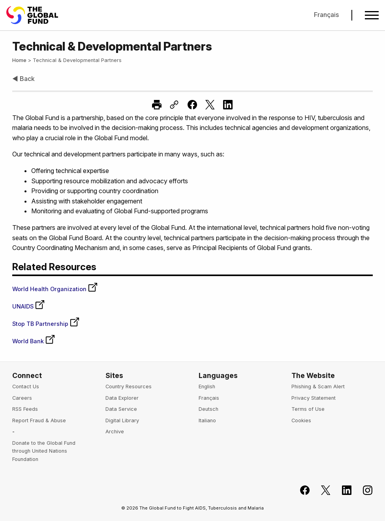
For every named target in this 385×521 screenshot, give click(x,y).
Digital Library (122, 420)
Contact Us (25, 386)
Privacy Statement (313, 398)
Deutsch (208, 409)
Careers (22, 398)
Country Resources (128, 386)
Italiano (207, 420)
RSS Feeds (25, 409)
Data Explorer (122, 398)
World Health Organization (55, 289)
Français (326, 15)
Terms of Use (308, 409)
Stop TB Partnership (46, 323)
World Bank (33, 341)
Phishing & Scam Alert (318, 386)
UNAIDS (28, 306)
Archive (114, 431)
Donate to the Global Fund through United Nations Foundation (43, 451)
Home (19, 60)
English (207, 386)
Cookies (301, 420)
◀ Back (23, 79)
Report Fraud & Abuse (39, 420)
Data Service (121, 409)
